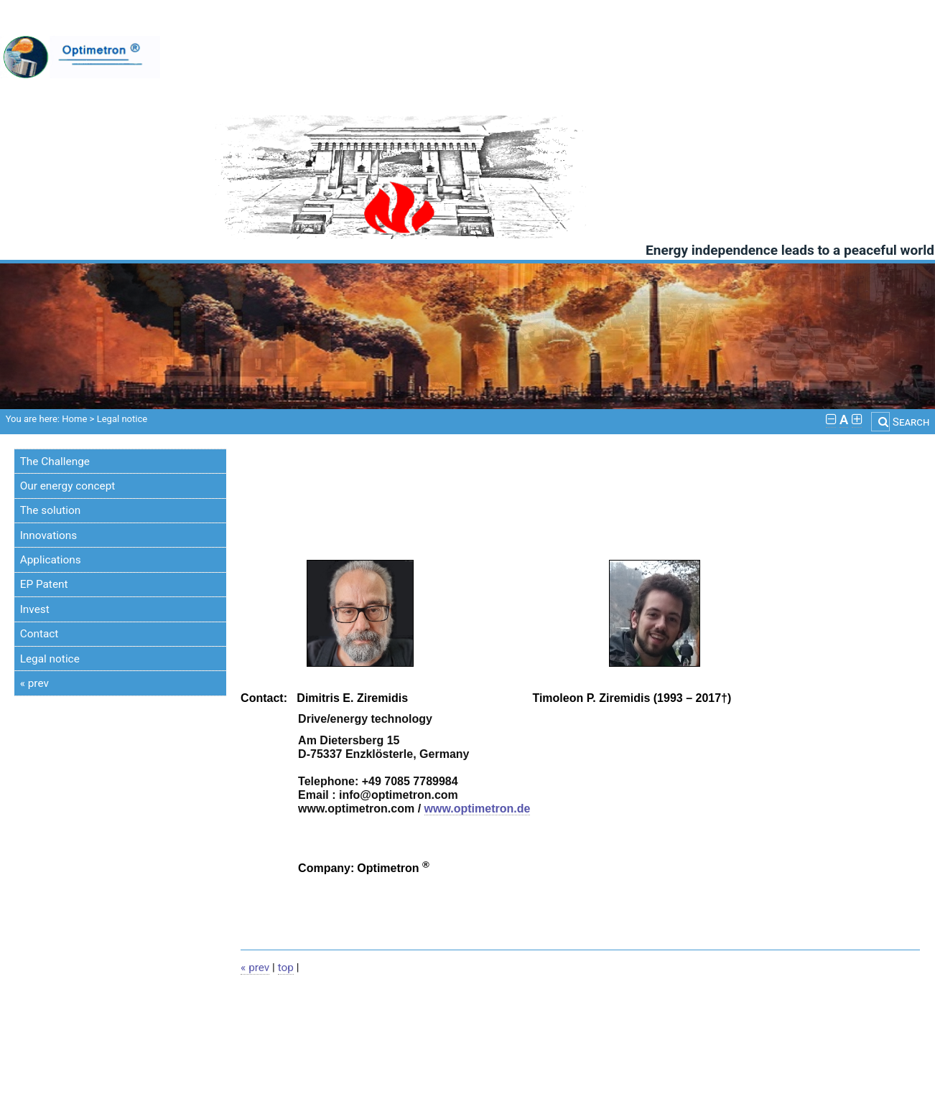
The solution (50, 510)
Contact (39, 633)
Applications (50, 559)
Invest (35, 609)
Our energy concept (68, 485)
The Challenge (55, 461)
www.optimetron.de (477, 808)
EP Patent (44, 584)
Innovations (48, 535)
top (286, 967)
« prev (34, 683)
